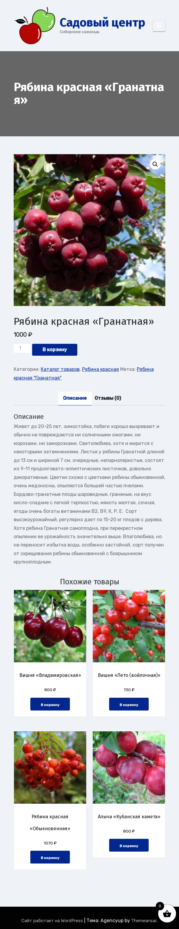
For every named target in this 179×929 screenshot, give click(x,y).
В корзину (55, 349)
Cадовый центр (102, 22)
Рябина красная (100, 369)
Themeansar (144, 920)
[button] (155, 164)
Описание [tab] (75, 398)
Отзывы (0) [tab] (108, 398)
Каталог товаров (60, 369)
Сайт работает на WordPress (52, 920)
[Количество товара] (22, 348)
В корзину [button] (50, 705)
